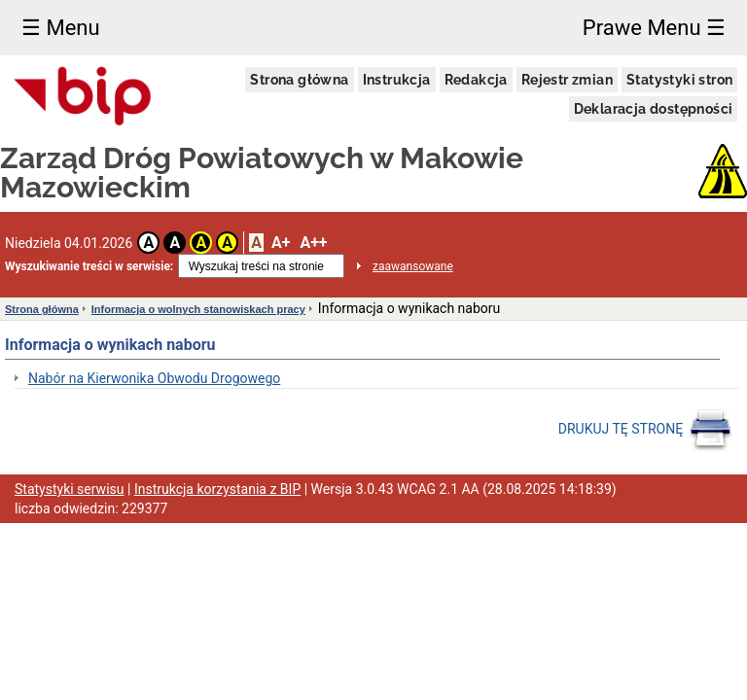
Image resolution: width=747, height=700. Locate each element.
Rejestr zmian (567, 80)
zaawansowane (413, 266)
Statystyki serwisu (69, 489)
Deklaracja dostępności (653, 109)
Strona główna (299, 80)
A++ (313, 242)
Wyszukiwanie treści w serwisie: (89, 266)
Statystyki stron (679, 80)
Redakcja (476, 80)
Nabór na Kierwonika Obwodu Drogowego (154, 378)
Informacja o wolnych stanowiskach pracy (198, 309)
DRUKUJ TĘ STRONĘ (645, 429)
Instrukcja (397, 80)
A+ (280, 242)
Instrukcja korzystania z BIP (217, 489)
